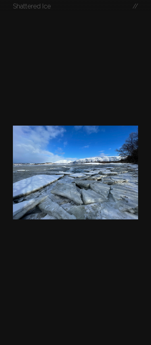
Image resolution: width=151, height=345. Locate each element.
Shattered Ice (32, 6)
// (135, 6)
